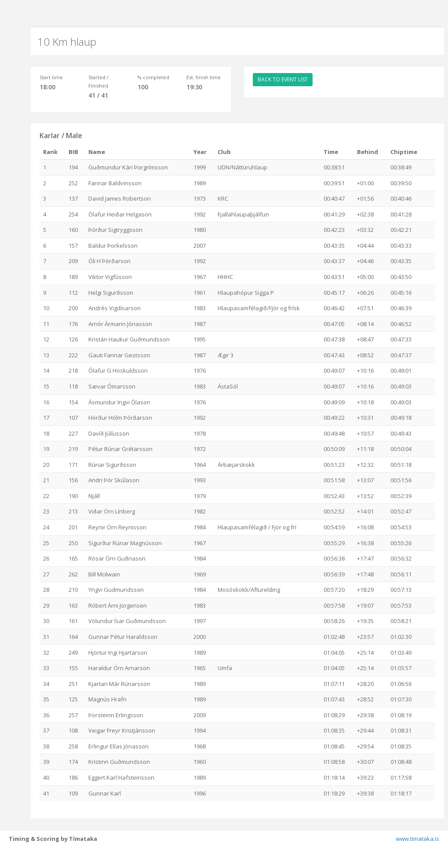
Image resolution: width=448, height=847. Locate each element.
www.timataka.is (417, 839)
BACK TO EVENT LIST (283, 79)
